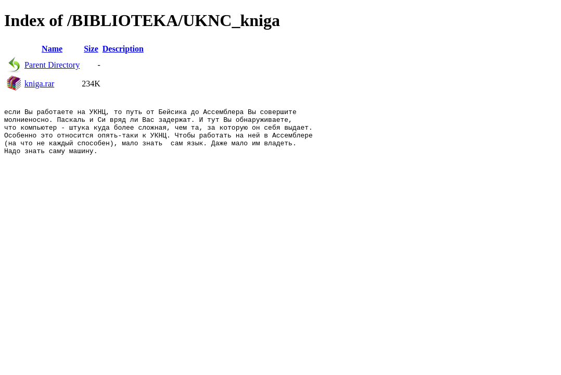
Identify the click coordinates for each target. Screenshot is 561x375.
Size (91, 48)
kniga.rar (39, 83)
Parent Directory (52, 64)
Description (123, 48)
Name (52, 48)
